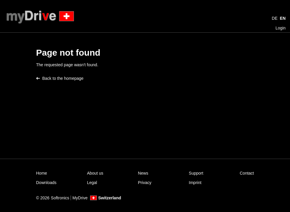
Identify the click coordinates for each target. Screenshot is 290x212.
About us (95, 173)
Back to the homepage (60, 78)
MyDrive (79, 198)
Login (281, 28)
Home (41, 173)
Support (196, 173)
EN (283, 18)
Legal (92, 182)
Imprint (195, 182)
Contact (247, 173)
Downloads (46, 182)
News (143, 173)
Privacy (144, 182)
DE (274, 18)
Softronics (60, 198)
